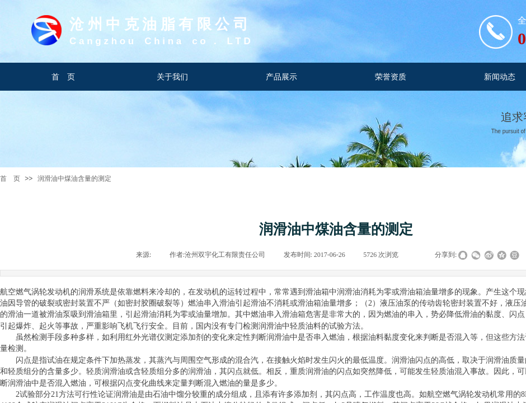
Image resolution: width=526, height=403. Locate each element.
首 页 (10, 178)
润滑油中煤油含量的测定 (74, 178)
